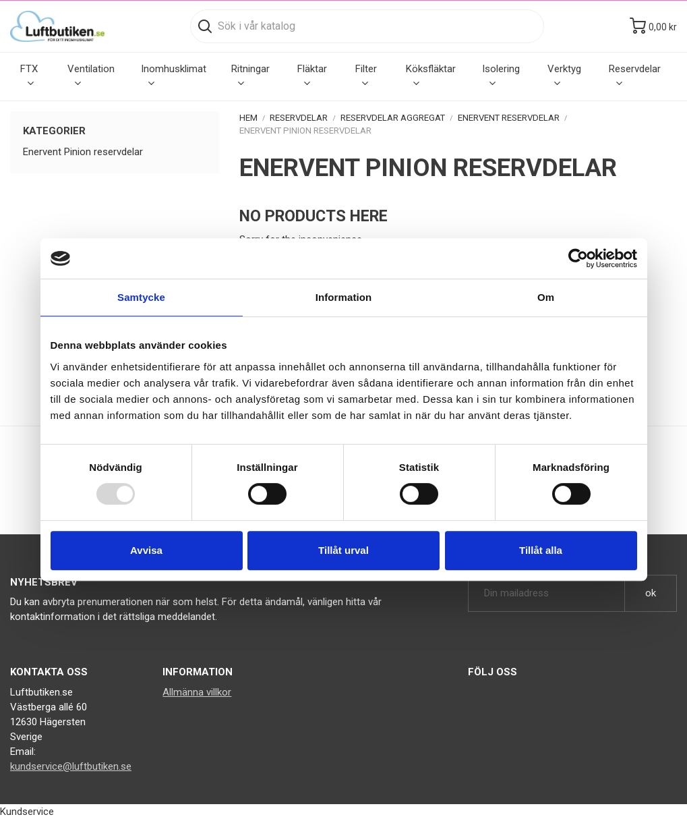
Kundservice (27, 812)
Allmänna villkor (196, 692)
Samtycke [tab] (141, 297)
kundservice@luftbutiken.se (70, 766)
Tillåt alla (540, 550)
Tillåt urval (343, 550)
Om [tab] (545, 297)
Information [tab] (344, 297)
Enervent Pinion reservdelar (83, 152)
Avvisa (146, 550)
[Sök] (367, 26)
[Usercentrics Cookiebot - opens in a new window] (578, 258)
